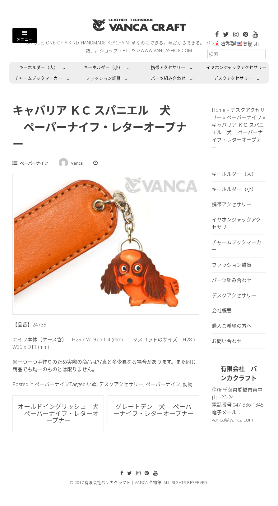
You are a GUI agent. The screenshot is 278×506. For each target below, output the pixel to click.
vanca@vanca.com (232, 419)
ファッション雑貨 (103, 78)
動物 (187, 384)
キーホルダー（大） (38, 67)
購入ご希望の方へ (232, 325)
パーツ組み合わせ (168, 78)
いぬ (92, 384)
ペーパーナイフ (34, 163)
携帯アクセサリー (168, 67)
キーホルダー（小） (103, 67)
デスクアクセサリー (233, 78)
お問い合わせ (227, 341)
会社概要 (222, 310)
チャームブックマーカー (38, 78)
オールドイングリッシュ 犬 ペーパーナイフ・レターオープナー (58, 414)
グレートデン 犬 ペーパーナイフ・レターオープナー (153, 410)
